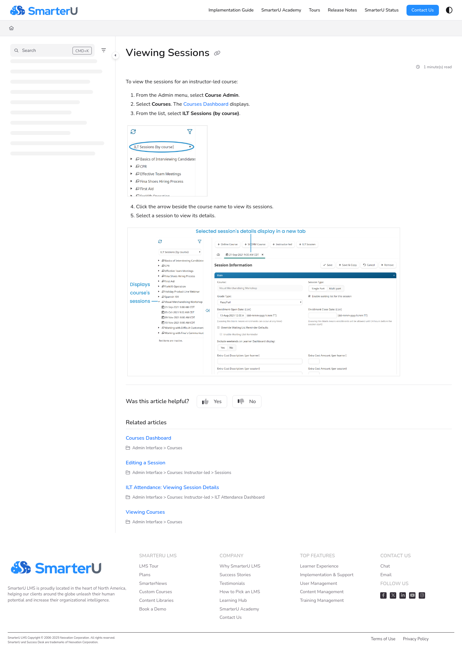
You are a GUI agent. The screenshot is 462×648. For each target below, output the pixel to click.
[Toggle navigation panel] (115, 55)
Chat (385, 566)
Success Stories (235, 575)
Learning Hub (233, 600)
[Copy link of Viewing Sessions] (217, 53)
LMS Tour (148, 566)
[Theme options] (449, 10)
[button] (52, 50)
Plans (144, 575)
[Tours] (314, 10)
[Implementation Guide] (231, 10)
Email (385, 575)
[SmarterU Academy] (281, 10)
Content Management (322, 592)
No (247, 401)
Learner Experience (319, 566)
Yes (212, 401)
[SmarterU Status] (382, 10)
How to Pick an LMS (239, 592)
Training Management (322, 600)
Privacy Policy (416, 639)
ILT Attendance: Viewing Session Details (172, 487)
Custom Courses (155, 592)
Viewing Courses (145, 512)
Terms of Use (383, 639)
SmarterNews (153, 583)
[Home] (44, 10)
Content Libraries (156, 600)
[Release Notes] (342, 10)
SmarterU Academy (239, 609)
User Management (318, 583)
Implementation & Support (327, 575)
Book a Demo (152, 609)
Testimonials (232, 583)
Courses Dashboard (206, 104)
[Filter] (103, 50)
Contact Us (423, 10)
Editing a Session (145, 462)
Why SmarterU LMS (239, 566)
